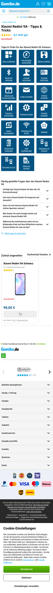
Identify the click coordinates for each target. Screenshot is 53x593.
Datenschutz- (28, 560)
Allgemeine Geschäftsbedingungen (34, 517)
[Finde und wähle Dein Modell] (29, 11)
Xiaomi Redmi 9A (9, 22)
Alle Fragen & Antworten (13, 233)
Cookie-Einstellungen (38, 515)
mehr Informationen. (34, 512)
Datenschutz (12, 515)
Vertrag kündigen (12, 517)
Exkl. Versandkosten (20, 320)
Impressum (23, 515)
